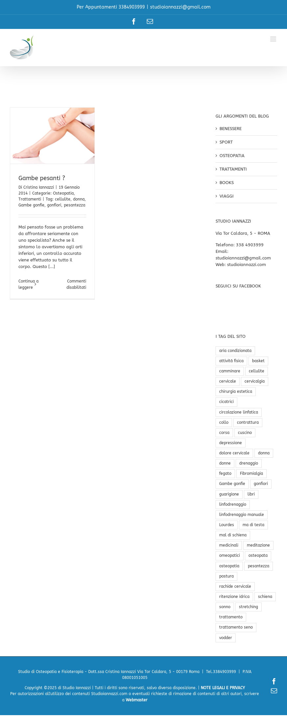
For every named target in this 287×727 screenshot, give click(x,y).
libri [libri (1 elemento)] (251, 494)
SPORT (226, 142)
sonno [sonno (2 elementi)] (224, 607)
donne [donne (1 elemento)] (225, 463)
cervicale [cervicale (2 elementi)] (227, 381)
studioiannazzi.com (246, 264)
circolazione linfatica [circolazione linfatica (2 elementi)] (238, 412)
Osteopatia (63, 193)
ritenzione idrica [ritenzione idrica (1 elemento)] (234, 596)
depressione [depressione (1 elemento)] (230, 443)
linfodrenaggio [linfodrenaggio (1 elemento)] (232, 504)
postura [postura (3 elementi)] (226, 576)
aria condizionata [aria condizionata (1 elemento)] (235, 350)
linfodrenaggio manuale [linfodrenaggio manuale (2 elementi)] (241, 514)
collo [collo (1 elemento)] (223, 422)
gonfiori (54, 205)
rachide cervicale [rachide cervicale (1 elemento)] (235, 586)
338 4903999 (250, 244)
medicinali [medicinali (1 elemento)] (228, 545)
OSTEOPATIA (232, 155)
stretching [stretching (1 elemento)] (248, 607)
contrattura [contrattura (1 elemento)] (248, 422)
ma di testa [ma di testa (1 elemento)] (253, 525)
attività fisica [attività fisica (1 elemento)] (231, 361)
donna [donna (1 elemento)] (264, 453)
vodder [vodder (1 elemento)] (225, 637)
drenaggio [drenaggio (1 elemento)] (248, 463)
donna (79, 199)
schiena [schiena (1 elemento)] (265, 596)
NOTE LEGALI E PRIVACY (223, 688)
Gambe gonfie (31, 205)
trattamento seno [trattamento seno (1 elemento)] (236, 627)
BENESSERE (231, 128)
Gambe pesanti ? (41, 178)
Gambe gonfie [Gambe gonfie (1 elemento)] (232, 483)
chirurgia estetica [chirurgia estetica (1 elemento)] (235, 391)
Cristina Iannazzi (38, 187)
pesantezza (74, 205)
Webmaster (136, 700)
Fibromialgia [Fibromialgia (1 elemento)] (251, 473)
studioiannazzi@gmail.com (180, 7)
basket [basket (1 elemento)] (258, 361)
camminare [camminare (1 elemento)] (229, 371)
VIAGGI (227, 196)
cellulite (62, 199)
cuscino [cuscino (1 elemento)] (245, 432)
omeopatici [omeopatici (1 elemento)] (229, 555)
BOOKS (227, 182)
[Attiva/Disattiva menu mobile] (273, 39)
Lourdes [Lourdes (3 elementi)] (226, 525)
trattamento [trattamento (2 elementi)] (231, 617)
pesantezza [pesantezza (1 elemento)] (258, 566)
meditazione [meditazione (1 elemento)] (258, 545)
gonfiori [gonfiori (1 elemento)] (261, 483)
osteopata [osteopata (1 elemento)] (258, 555)
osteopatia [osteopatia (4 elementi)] (229, 566)
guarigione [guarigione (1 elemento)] (229, 494)
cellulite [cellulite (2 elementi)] (256, 371)
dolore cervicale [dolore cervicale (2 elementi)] (234, 453)
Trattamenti (29, 199)
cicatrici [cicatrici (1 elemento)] (226, 401)
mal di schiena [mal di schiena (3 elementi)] (233, 535)
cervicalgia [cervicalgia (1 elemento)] (255, 381)
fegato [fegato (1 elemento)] (225, 473)
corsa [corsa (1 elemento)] (224, 432)
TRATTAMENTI (233, 169)
